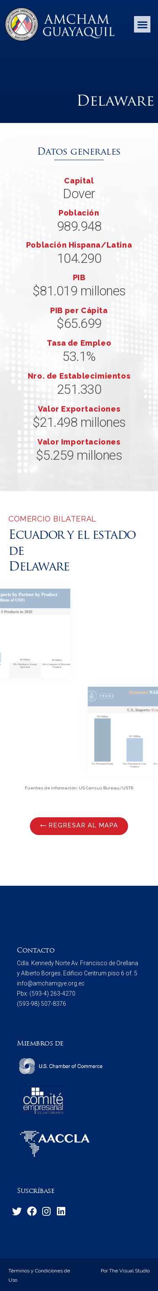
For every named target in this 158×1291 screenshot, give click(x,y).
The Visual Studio (129, 1271)
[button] (142, 24)
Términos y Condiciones (35, 1271)
